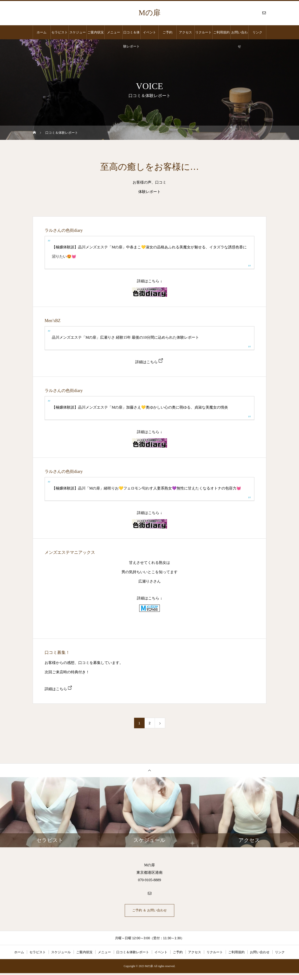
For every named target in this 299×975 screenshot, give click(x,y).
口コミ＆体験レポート (131, 34)
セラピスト (59, 32)
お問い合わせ (239, 34)
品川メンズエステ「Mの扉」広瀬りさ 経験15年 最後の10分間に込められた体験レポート (125, 337)
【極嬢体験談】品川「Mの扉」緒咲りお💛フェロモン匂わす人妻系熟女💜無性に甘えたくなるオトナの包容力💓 (146, 488)
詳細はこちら (146, 362)
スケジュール (77, 34)
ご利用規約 (221, 32)
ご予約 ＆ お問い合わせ (149, 911)
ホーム (41, 32)
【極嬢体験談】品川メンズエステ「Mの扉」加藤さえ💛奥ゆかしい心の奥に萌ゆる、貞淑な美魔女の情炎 (140, 407)
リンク (257, 32)
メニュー (113, 32)
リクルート (203, 32)
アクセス (185, 32)
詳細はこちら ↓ (149, 281)
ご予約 (167, 32)
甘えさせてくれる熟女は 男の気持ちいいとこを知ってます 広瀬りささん (149, 572)
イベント (149, 32)
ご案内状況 (95, 32)
